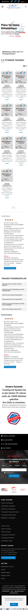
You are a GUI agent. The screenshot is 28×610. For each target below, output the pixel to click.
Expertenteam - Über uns (7, 566)
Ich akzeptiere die (14, 472)
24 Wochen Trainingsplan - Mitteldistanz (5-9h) (7, 119)
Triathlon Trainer (5, 526)
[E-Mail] (14, 469)
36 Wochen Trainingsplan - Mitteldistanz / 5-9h (21, 152)
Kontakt (3, 569)
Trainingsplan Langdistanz (8, 506)
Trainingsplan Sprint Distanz (8, 515)
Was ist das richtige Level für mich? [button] (12, 309)
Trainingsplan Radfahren (7, 538)
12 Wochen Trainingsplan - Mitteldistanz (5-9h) (7, 86)
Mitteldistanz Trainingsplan (8, 518)
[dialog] (14, 602)
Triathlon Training (5, 532)
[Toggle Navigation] (2, 7)
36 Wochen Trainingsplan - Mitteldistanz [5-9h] (7, 185)
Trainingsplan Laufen (6, 541)
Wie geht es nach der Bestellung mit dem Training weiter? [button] (13, 290)
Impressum (5, 591)
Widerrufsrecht (19, 591)
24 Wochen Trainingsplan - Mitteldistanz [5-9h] (21, 119)
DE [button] (22, 1)
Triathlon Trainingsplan (7, 503)
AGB (12, 591)
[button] (11, 2)
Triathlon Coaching (6, 529)
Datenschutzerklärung (19, 472)
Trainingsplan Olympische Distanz (10, 512)
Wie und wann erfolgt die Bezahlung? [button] (12, 295)
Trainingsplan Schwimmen (8, 535)
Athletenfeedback (5, 572)
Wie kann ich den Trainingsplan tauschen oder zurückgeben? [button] (13, 304)
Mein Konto (5, 1)
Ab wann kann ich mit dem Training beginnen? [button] (11, 284)
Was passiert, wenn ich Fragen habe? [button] (12, 299)
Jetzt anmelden (14, 475)
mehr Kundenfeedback (10, 268)
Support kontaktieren (8, 557)
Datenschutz (14, 593)
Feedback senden (5, 575)
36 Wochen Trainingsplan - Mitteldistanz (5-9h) (7, 152)
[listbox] (14, 207)
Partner (3, 578)
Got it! (14, 604)
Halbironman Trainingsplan (8, 509)
